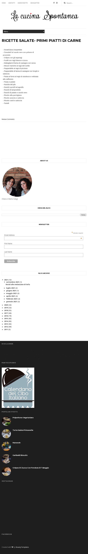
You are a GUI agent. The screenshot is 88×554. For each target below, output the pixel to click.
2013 (6, 324)
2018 (6, 310)
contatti (11, 3)
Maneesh (17, 443)
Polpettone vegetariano (23, 418)
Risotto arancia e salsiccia (14, 98)
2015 (6, 318)
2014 (6, 321)
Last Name (8, 252)
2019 (6, 308)
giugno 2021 (11, 290)
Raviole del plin (10, 84)
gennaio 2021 (11, 301)
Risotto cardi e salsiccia (13, 100)
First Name (8, 243)
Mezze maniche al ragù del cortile (17, 66)
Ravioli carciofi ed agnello (13, 87)
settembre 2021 (12, 282)
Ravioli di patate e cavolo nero (15, 92)
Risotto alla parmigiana (13, 95)
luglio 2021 (10, 288)
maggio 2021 (11, 293)
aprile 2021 (10, 296)
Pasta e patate (9, 82)
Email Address (43, 235)
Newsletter (34, 3)
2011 (6, 329)
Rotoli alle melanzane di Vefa (18, 284)
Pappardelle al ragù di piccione (16, 68)
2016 (6, 316)
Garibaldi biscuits (20, 455)
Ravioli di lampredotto (12, 90)
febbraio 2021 (11, 299)
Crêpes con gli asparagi (13, 58)
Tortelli (6, 103)
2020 (6, 305)
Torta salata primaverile (23, 430)
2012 (6, 327)
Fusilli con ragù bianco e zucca (16, 60)
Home (4, 3)
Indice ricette (23, 3)
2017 (6, 313)
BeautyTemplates (22, 547)
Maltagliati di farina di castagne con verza (20, 63)
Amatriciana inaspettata (13, 50)
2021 (6, 280)
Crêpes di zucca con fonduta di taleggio (31, 468)
